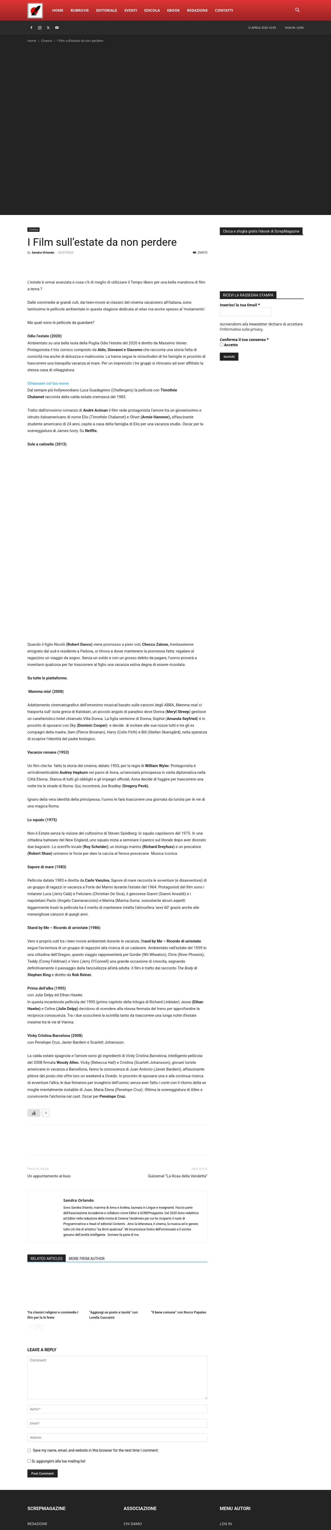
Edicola (152, 10)
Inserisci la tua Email (240, 304)
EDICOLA (34, 1482)
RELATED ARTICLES (47, 1179)
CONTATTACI (134, 1482)
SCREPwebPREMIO (43, 1467)
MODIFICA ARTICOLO (237, 1459)
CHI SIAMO (133, 1444)
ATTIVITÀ (131, 1459)
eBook (173, 10)
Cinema (46, 41)
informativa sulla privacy (242, 329)
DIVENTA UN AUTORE (238, 1475)
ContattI (224, 10)
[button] (297, 10)
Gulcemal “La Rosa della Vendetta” (177, 1096)
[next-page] (39, 1248)
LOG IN (226, 1444)
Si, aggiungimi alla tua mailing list (56, 1381)
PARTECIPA (133, 1475)
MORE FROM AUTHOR (86, 1179)
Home (57, 10)
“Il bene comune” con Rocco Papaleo (178, 1233)
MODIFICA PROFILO (236, 1467)
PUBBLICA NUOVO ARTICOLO (244, 1451)
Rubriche (80, 10)
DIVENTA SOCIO (137, 1467)
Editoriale (106, 10)
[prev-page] (30, 1248)
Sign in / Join (294, 27)
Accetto (229, 344)
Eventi (130, 10)
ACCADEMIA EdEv (138, 1451)
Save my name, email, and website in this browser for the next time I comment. (96, 1371)
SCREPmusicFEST (41, 1475)
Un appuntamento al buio (49, 1096)
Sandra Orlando (43, 252)
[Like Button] (33, 1033)
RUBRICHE (36, 1451)
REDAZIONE (37, 1444)
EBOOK (33, 1459)
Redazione (197, 10)
